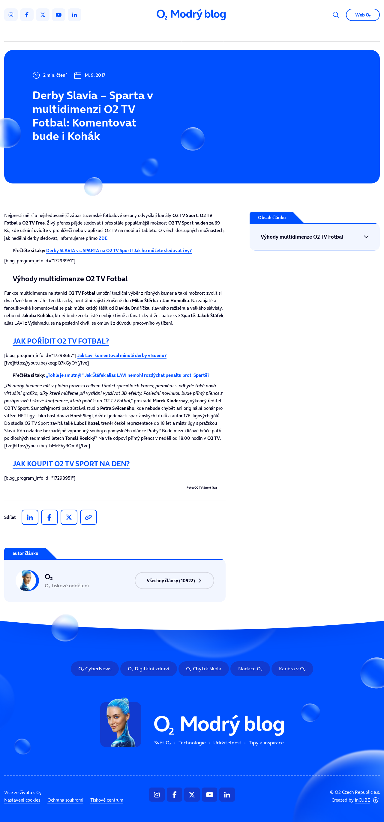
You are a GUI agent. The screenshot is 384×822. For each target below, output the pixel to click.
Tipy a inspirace (249, 33)
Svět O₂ (125, 33)
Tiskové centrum (106, 800)
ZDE (103, 238)
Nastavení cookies (22, 800)
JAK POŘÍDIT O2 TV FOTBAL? (61, 341)
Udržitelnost (204, 33)
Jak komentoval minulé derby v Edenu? (121, 355)
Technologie (162, 33)
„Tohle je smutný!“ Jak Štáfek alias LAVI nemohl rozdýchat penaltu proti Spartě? (127, 375)
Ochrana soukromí (65, 800)
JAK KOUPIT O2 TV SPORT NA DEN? (71, 463)
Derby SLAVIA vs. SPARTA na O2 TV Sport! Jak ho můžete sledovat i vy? (119, 250)
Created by (356, 800)
